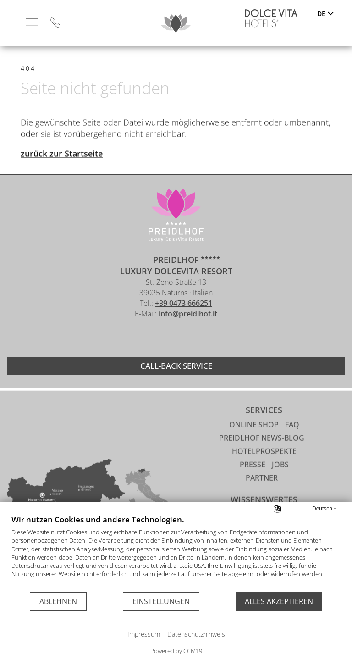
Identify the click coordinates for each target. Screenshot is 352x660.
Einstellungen (161, 601)
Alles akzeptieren (279, 601)
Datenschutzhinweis (196, 634)
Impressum (143, 634)
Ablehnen (58, 601)
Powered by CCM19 (176, 651)
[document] (176, 553)
